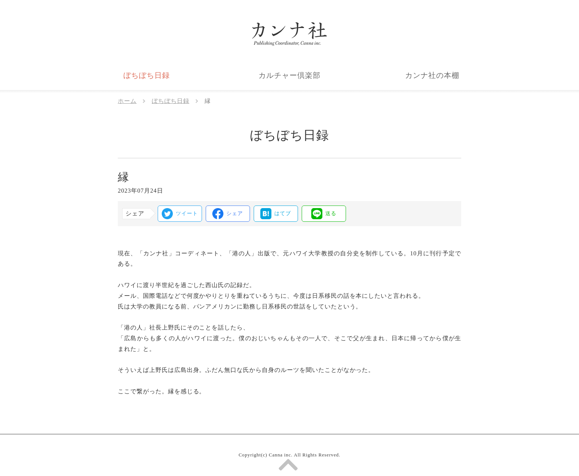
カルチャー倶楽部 (289, 75)
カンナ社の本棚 (432, 75)
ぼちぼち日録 (146, 75)
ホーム (127, 101)
